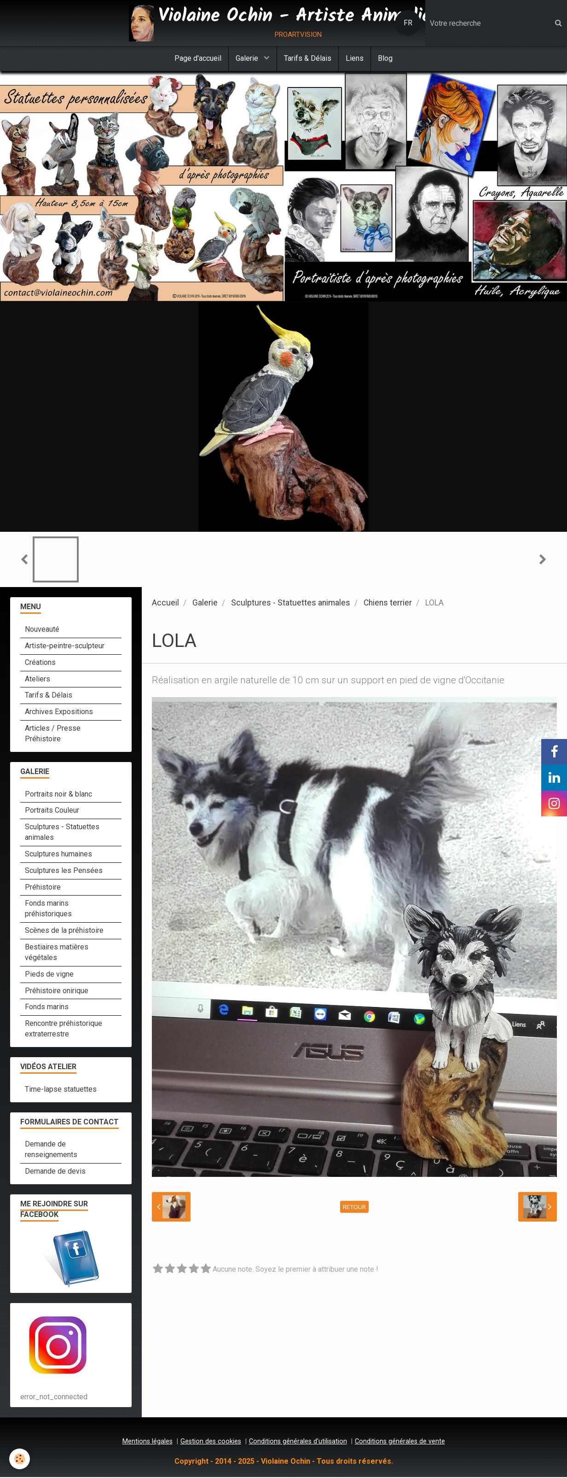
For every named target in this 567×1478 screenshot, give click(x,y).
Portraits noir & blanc (58, 795)
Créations (40, 663)
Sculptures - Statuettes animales (290, 603)
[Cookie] (19, 1459)
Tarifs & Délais (307, 58)
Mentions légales (147, 1442)
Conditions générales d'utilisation (298, 1442)
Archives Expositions (59, 712)
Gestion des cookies (210, 1442)
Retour (354, 1207)
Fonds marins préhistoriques (48, 909)
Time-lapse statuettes (61, 1090)
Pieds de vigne (49, 975)
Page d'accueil (197, 58)
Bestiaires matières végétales (56, 953)
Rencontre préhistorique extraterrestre (63, 1029)
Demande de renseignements (51, 1150)
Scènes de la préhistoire (64, 931)
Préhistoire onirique (56, 991)
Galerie (248, 58)
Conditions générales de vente (400, 1442)
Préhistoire (43, 888)
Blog (385, 58)
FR (408, 22)
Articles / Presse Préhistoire (53, 734)
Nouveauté (42, 630)
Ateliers (37, 679)
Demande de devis (55, 1172)
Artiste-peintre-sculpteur (64, 646)
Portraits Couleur (52, 811)
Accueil (165, 603)
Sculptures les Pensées (64, 871)
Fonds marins (47, 1007)
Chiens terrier (388, 603)
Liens (355, 58)
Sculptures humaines (58, 854)
